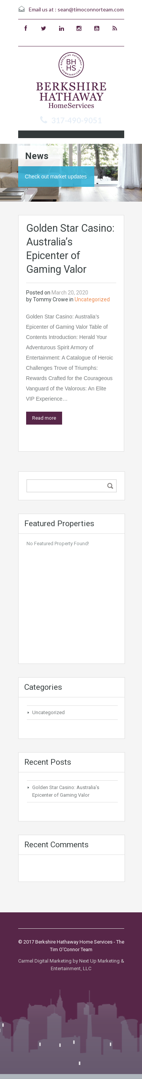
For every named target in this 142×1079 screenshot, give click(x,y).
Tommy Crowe (50, 299)
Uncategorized (92, 299)
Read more (44, 418)
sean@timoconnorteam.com (91, 9)
